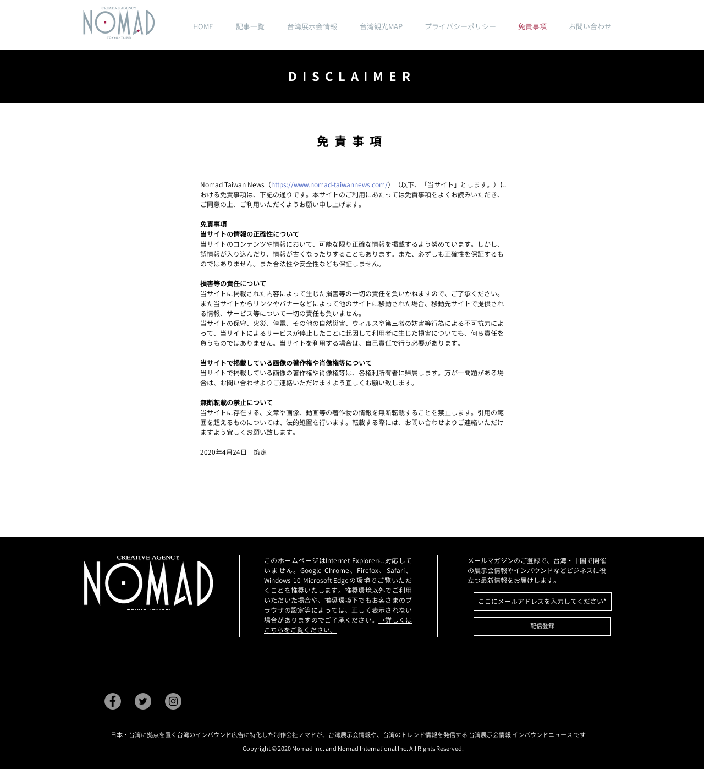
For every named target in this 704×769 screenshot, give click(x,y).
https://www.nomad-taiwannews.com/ (329, 184)
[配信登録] (542, 626)
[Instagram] (173, 701)
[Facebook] (113, 701)
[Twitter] (143, 701)
